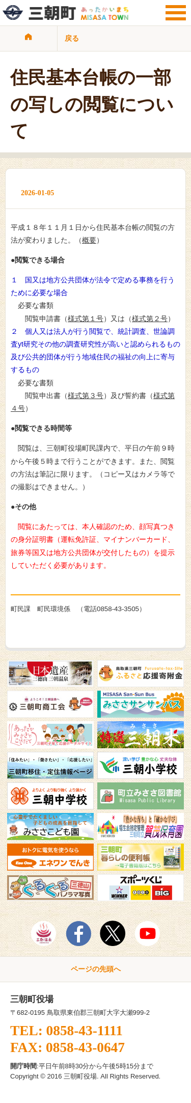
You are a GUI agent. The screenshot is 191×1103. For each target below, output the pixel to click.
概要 (89, 240)
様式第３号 (85, 395)
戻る (72, 38)
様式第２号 (150, 318)
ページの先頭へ (96, 969)
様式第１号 (85, 318)
